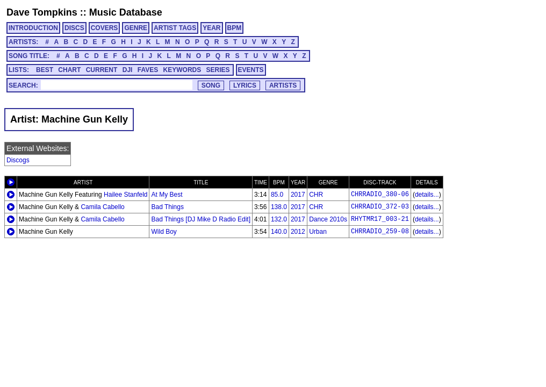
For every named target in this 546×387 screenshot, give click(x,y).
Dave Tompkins (41, 12)
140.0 (279, 231)
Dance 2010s (328, 219)
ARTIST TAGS (175, 28)
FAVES (148, 70)
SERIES (218, 70)
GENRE (135, 28)
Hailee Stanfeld (125, 194)
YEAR (211, 28)
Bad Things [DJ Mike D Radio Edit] (200, 219)
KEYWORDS (182, 70)
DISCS (74, 28)
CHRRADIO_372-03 (380, 207)
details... (427, 194)
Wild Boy (163, 231)
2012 (298, 231)
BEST (44, 70)
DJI (128, 70)
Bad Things (167, 207)
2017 (298, 194)
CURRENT (102, 70)
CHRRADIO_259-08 (380, 231)
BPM (234, 28)
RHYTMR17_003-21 (380, 219)
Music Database (125, 12)
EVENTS (251, 70)
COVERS (104, 28)
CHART (69, 70)
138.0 (279, 207)
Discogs (18, 160)
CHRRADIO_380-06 (380, 194)
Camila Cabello (102, 207)
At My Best (166, 194)
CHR (316, 194)
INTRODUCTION (33, 28)
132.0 (279, 219)
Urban (318, 231)
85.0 (277, 194)
